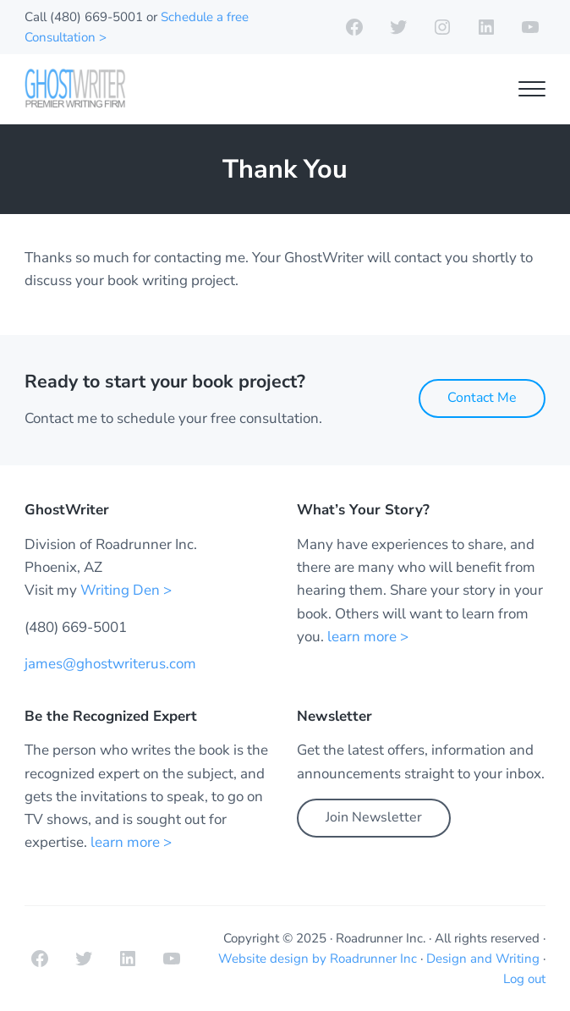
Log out (524, 978)
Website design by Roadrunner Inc (317, 958)
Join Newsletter (374, 817)
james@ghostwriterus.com (110, 663)
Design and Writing (483, 958)
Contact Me (482, 397)
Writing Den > (126, 590)
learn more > (367, 636)
